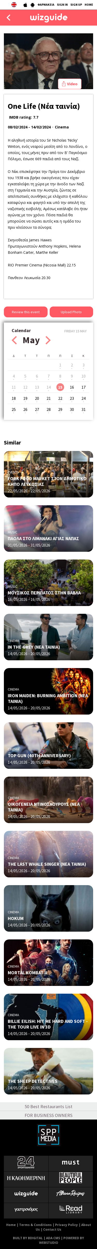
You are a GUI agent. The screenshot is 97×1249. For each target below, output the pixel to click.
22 (60, 398)
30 (72, 409)
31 (83, 409)
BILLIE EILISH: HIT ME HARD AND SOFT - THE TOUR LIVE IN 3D (48, 1024)
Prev (14, 340)
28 (49, 409)
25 (14, 409)
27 (37, 409)
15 (60, 387)
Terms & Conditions (35, 1225)
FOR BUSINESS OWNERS (48, 1115)
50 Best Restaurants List (48, 1106)
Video (72, 83)
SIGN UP (76, 4)
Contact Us (52, 1229)
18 (14, 398)
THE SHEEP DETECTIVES (32, 1081)
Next (48, 340)
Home (11, 1225)
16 (72, 387)
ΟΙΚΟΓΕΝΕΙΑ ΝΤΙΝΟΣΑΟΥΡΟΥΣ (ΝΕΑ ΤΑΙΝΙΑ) (44, 807)
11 (14, 387)
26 (25, 409)
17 (83, 387)
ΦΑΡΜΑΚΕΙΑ (46, 4)
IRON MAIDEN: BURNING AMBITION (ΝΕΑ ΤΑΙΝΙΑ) (48, 698)
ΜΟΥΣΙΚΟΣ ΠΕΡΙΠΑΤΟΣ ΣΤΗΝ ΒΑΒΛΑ (44, 593)
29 (60, 409)
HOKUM (16, 918)
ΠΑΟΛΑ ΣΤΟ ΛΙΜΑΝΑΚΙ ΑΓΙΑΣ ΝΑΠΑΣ (43, 538)
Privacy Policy (66, 1225)
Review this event (26, 312)
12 (25, 387)
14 (49, 387)
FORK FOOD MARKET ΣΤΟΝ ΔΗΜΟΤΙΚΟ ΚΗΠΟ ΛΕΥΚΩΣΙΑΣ (47, 481)
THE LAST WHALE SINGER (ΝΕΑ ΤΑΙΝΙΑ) (47, 864)
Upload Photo (71, 312)
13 (37, 387)
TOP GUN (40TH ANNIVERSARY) (39, 755)
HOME (89, 4)
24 (83, 398)
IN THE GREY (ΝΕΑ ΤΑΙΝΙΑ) (34, 647)
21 (49, 398)
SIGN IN (62, 4)
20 (37, 398)
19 (25, 398)
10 (83, 376)
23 (72, 398)
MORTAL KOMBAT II (27, 973)
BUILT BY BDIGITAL (28, 1238)
